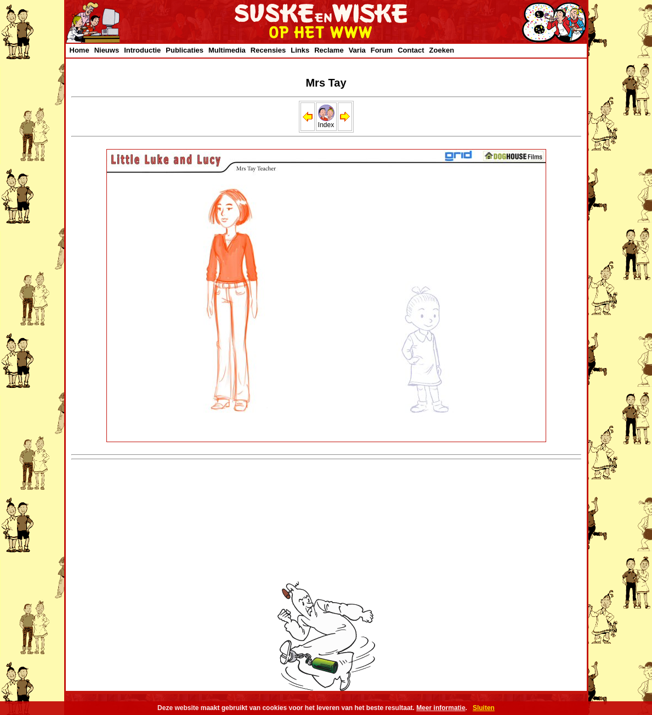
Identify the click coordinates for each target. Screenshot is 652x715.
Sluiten (484, 708)
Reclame (328, 50)
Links (300, 50)
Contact (411, 50)
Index (326, 122)
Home (79, 50)
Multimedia (227, 50)
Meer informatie (440, 708)
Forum (382, 50)
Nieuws (107, 50)
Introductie (142, 50)
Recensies (268, 50)
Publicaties (184, 50)
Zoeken (442, 50)
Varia (357, 50)
